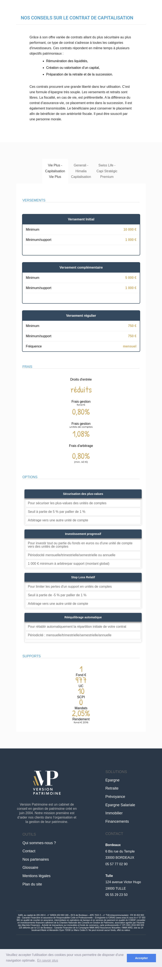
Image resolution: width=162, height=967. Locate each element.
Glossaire (30, 867)
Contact (28, 851)
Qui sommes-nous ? (39, 843)
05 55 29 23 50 (116, 895)
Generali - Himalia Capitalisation (81, 170)
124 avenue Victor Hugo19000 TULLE (123, 882)
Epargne (112, 780)
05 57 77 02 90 (116, 864)
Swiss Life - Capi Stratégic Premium (106, 170)
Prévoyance (115, 797)
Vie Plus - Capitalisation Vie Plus (55, 170)
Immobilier (114, 813)
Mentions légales (36, 876)
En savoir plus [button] (47, 960)
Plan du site (32, 884)
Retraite (112, 788)
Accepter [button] (141, 958)
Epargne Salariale (120, 805)
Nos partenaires (35, 859)
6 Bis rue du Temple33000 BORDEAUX (120, 851)
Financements (117, 821)
